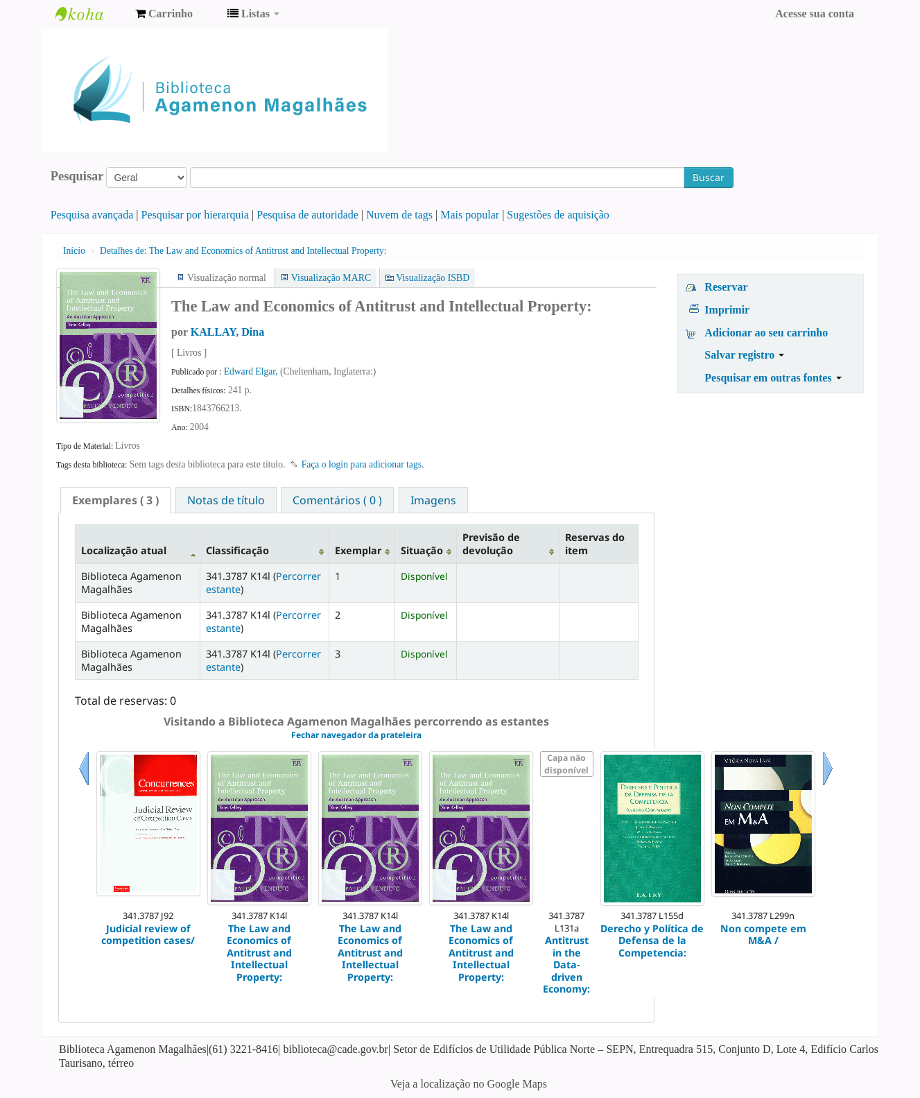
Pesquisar (77, 176)
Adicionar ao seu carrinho (766, 332)
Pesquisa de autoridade (307, 215)
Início (74, 251)
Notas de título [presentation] (226, 500)
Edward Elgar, (252, 371)
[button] (164, 14)
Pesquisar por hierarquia (195, 215)
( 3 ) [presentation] (115, 500)
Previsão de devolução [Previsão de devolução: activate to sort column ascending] (491, 544)
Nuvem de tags (399, 215)
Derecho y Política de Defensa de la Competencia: (652, 941)
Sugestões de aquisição (558, 215)
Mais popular (469, 215)
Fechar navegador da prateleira (356, 735)
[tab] (115, 500)
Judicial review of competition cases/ (148, 935)
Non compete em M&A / (763, 935)
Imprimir (726, 310)
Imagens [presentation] (433, 500)
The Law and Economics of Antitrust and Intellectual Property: (243, 251)
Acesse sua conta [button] (814, 13)
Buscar (708, 177)
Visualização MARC (331, 278)
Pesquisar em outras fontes (772, 378)
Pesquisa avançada (92, 215)
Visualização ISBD (432, 278)
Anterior (83, 785)
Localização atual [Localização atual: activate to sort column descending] (123, 550)
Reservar (725, 287)
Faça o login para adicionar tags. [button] (363, 464)
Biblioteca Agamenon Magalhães (90, 14)
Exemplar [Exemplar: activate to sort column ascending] (358, 550)
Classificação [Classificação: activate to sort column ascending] (237, 550)
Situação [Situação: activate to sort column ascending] (422, 550)
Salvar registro (744, 355)
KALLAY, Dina (227, 332)
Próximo (827, 785)
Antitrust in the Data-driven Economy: (566, 964)
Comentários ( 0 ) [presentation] (337, 500)
